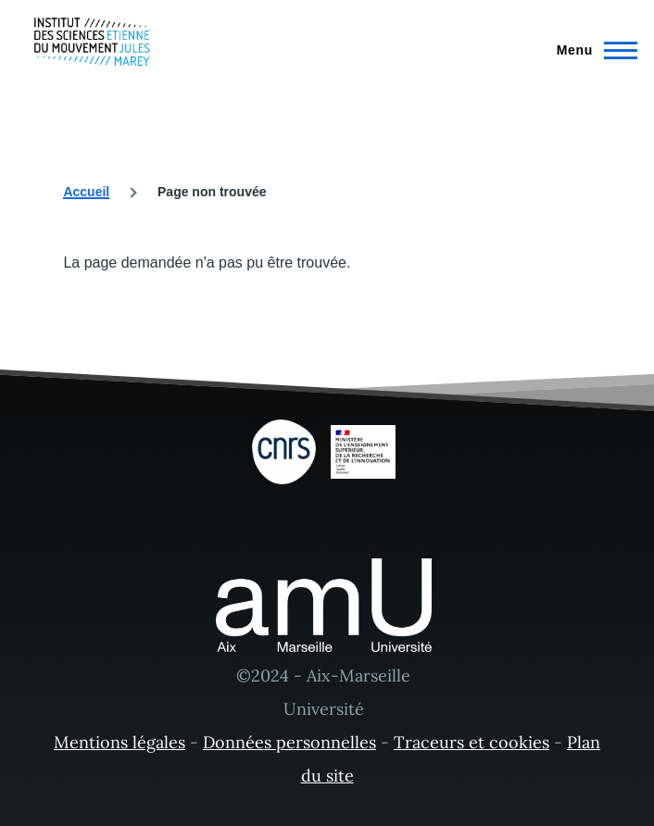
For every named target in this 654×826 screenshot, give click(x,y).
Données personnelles (289, 742)
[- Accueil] (92, 41)
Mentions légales (119, 742)
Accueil (86, 191)
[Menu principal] (591, 50)
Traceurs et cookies (471, 742)
